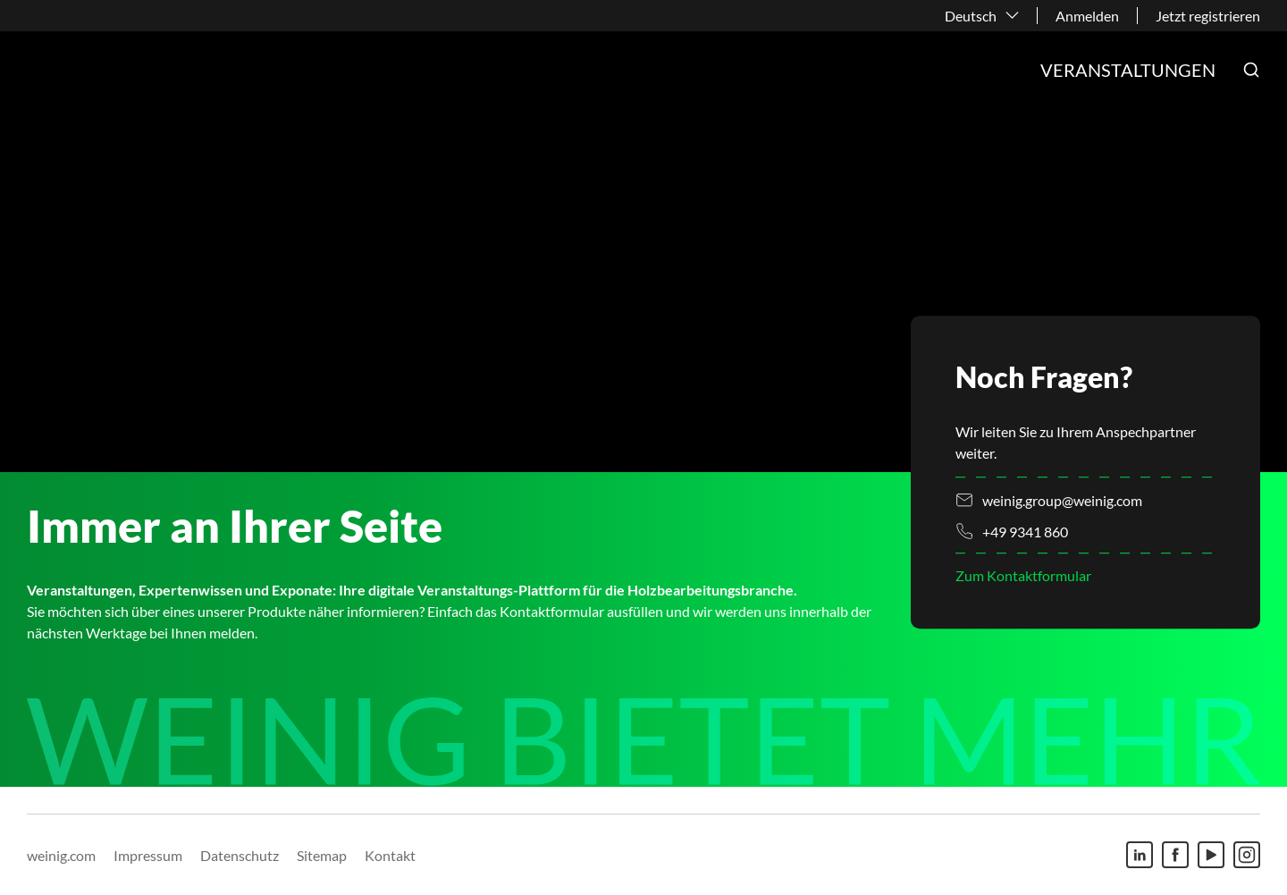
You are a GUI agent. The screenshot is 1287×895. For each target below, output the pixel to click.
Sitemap (322, 855)
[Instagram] (1246, 854)
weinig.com (61, 855)
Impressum (148, 855)
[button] (1251, 70)
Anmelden (1087, 15)
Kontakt (390, 855)
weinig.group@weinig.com (1062, 500)
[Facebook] (1175, 854)
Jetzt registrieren (1208, 15)
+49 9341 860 (1025, 531)
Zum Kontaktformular (1023, 576)
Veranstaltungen (1128, 69)
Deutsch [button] (971, 15)
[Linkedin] (1139, 854)
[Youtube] (1211, 854)
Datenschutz (239, 855)
